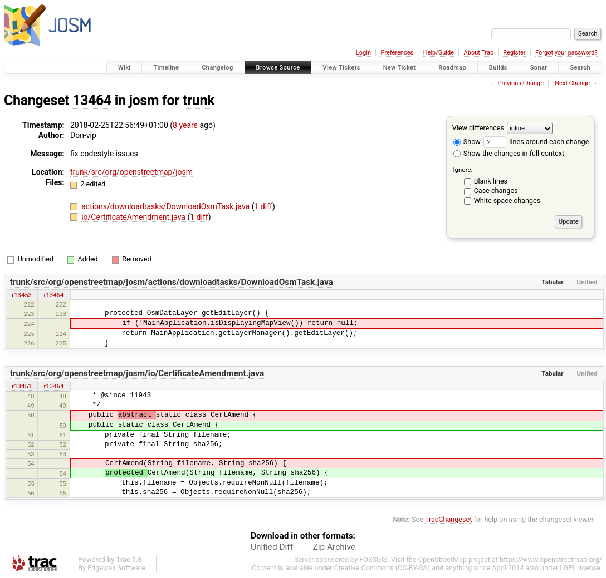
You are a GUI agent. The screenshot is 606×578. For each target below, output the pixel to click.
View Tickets (341, 67)
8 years (185, 125)
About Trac (478, 52)
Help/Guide (438, 52)
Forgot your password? (566, 52)
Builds (498, 67)
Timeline (166, 67)
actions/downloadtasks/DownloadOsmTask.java (166, 206)
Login (363, 52)
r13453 (22, 295)
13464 (91, 100)
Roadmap (452, 67)
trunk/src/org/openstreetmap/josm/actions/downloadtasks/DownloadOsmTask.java (171, 282)
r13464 (54, 295)
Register (514, 52)
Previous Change (521, 83)
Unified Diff (272, 547)
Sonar (539, 67)
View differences (478, 127)
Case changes (496, 190)
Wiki (124, 67)
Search (580, 67)
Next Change (572, 83)
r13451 (22, 386)
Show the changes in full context (508, 153)
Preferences (396, 52)
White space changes (507, 200)
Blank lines (490, 181)
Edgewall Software (116, 568)
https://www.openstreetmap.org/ (551, 559)
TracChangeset (448, 519)
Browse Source (278, 67)
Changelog (217, 67)
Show (467, 141)
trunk (198, 100)
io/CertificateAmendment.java (134, 217)
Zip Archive (334, 547)
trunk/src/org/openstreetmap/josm (131, 171)
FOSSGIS (373, 559)
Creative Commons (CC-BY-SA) (382, 568)
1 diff (263, 206)
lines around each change (536, 141)
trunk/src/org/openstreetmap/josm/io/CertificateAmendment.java (137, 373)
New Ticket (399, 67)
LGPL (568, 568)
